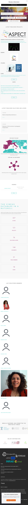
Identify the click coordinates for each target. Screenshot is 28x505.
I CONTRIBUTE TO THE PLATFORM (8, 17)
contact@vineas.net (12, 480)
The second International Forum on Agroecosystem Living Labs (11, 87)
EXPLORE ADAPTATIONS (21, 17)
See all (14, 79)
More (18, 497)
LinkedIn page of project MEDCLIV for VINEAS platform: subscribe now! (13, 93)
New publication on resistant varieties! (7, 89)
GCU (22, 499)
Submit (8, 500)
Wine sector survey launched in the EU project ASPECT (10, 85)
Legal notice (25, 499)
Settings (13, 500)
